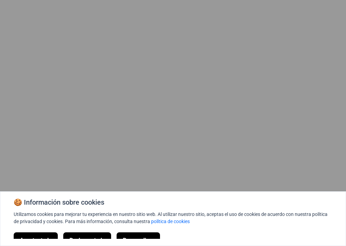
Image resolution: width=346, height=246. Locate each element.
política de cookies (170, 221)
